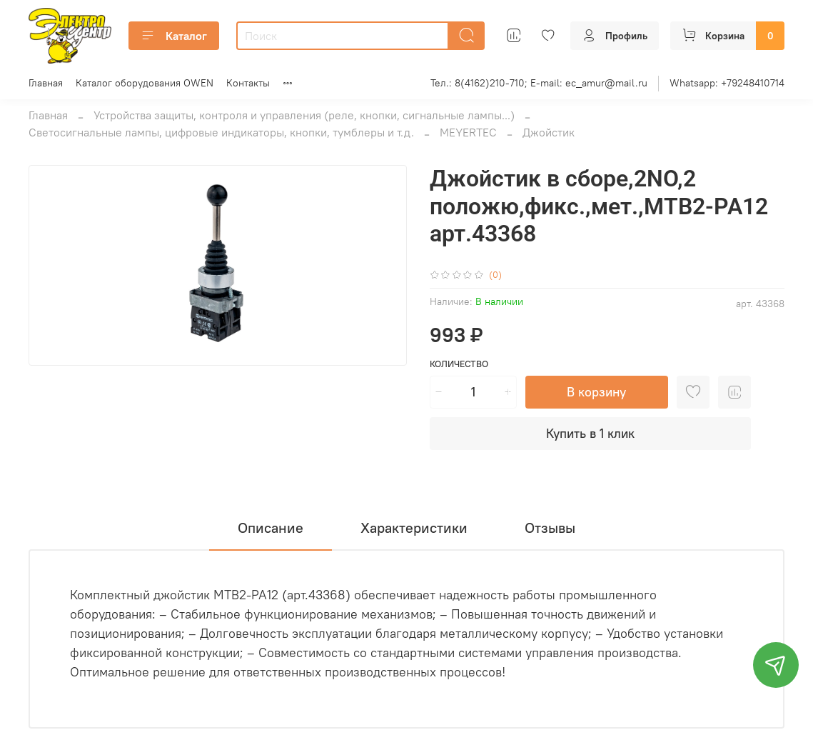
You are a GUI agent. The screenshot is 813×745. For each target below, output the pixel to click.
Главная (46, 82)
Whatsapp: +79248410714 (727, 82)
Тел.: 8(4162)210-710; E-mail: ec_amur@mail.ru (538, 82)
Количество (459, 364)
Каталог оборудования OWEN (144, 82)
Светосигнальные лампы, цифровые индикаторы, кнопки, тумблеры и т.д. (221, 132)
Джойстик (548, 132)
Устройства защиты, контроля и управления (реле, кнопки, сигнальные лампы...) (304, 115)
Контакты (248, 82)
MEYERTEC (468, 132)
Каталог (174, 36)
